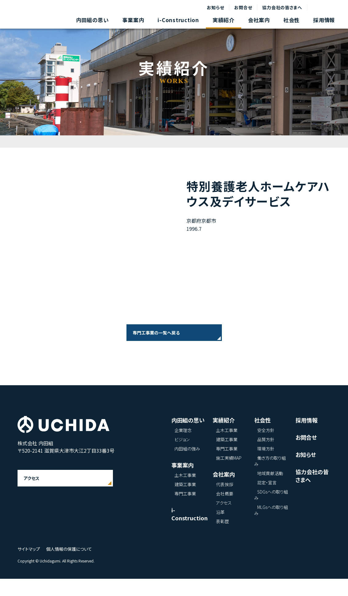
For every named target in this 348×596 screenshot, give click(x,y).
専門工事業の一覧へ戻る (156, 333)
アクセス (31, 495)
